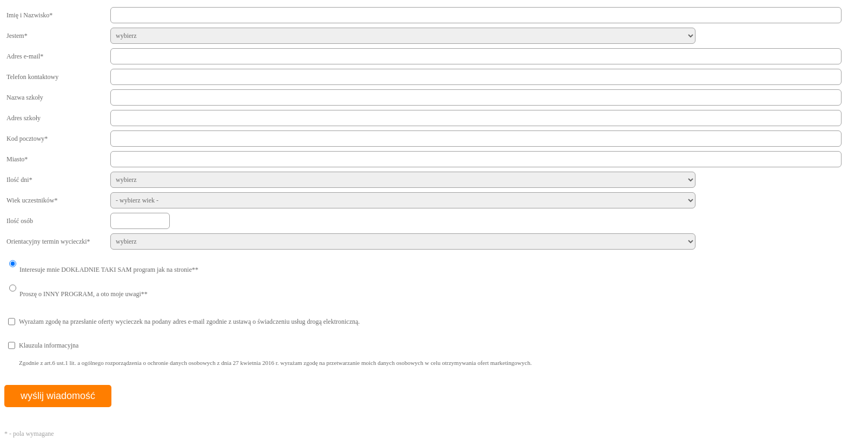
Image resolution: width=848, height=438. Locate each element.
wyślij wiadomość (58, 395)
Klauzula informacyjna (48, 345)
